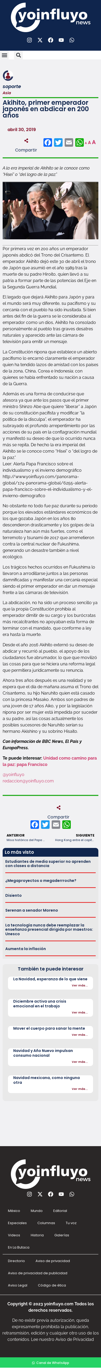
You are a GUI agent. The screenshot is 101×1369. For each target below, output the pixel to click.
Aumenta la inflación (25, 948)
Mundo (37, 1210)
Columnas (46, 1222)
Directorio (16, 1260)
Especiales (17, 1222)
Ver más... (80, 985)
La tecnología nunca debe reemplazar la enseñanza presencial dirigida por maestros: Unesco (49, 929)
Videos (14, 1235)
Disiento (13, 895)
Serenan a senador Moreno (31, 910)
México (14, 1210)
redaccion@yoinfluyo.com (28, 780)
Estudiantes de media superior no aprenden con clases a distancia (48, 864)
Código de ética (52, 1285)
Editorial (60, 1210)
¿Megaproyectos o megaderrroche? (40, 880)
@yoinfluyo (13, 774)
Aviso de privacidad (53, 1260)
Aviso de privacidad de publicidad (37, 1273)
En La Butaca (18, 1247)
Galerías (61, 1235)
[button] (4, 55)
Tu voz (71, 1222)
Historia (37, 1235)
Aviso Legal (17, 1285)
